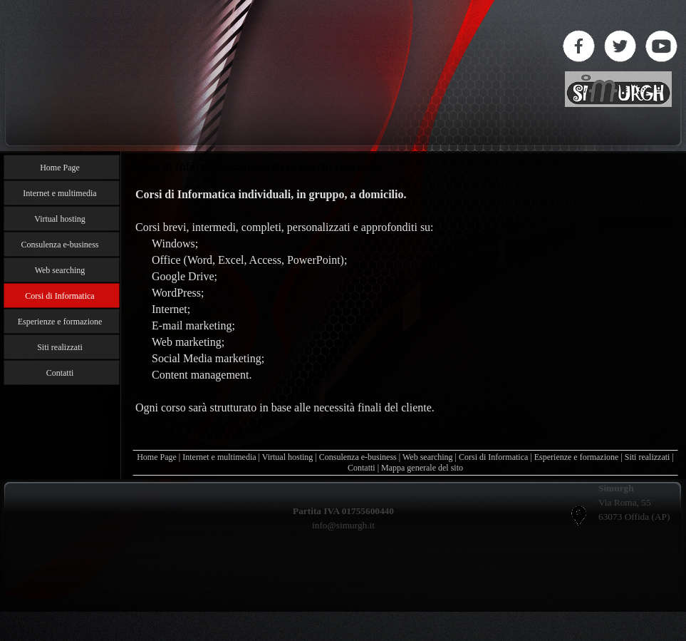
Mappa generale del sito (422, 468)
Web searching (427, 457)
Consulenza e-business (358, 457)
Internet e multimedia (219, 457)
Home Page (157, 457)
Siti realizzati (647, 457)
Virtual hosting (287, 457)
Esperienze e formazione (576, 457)
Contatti (361, 468)
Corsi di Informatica (493, 457)
